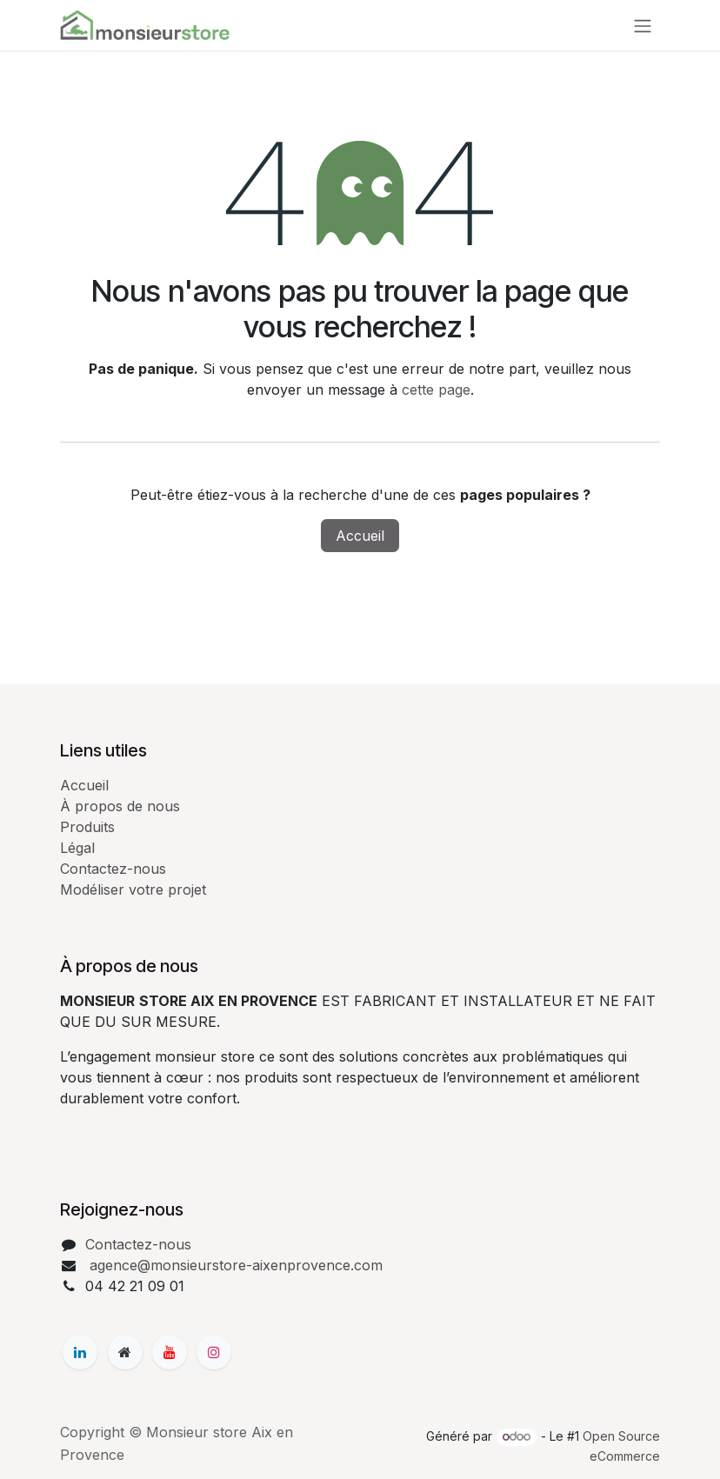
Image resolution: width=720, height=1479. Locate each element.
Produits (87, 827)
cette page (436, 389)
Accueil (360, 535)
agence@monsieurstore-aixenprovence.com (234, 1265)
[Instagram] (214, 1352)
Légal (77, 847)
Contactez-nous (113, 868)
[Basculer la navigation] (642, 25)
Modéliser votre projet (133, 889)
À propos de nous (120, 806)
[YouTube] (169, 1352)
